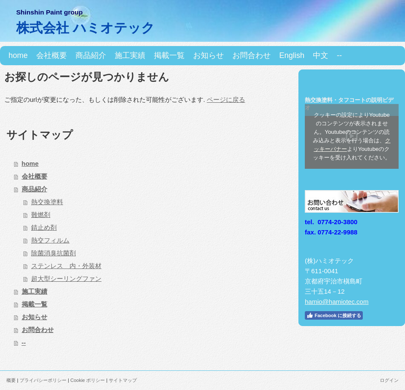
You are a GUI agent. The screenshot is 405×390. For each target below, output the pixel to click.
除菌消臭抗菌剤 (53, 253)
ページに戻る (226, 99)
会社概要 (34, 176)
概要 (11, 380)
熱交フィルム (50, 240)
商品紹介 (34, 189)
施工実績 (34, 291)
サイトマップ (123, 380)
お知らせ (34, 317)
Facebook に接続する (334, 315)
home (30, 163)
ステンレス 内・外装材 (66, 265)
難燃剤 (40, 214)
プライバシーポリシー (43, 380)
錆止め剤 (44, 227)
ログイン (389, 380)
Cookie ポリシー (87, 380)
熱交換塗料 (47, 201)
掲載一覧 (34, 304)
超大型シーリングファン (66, 278)
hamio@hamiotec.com (336, 301)
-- (24, 342)
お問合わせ (38, 329)
